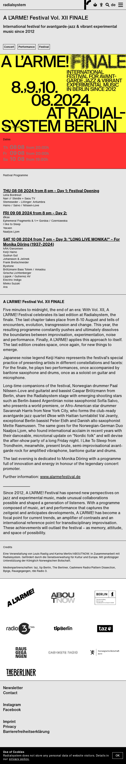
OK (118, 755)
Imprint (9, 721)
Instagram (12, 704)
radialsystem (47, 5)
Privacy (9, 726)
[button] (119, 5)
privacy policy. (19, 759)
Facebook (12, 709)
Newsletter (13, 687)
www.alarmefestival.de (60, 476)
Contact (10, 692)
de (113, 4)
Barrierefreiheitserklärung (26, 731)
